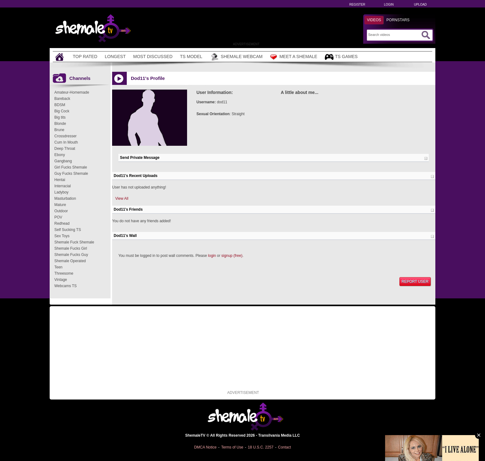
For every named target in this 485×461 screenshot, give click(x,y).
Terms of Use (232, 447)
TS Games (341, 57)
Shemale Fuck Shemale (74, 242)
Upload (420, 4)
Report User (415, 281)
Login (388, 4)
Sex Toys (61, 236)
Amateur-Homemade (71, 92)
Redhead (62, 223)
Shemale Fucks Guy (71, 255)
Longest (115, 56)
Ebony (59, 155)
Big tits (60, 117)
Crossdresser (65, 136)
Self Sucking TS (67, 230)
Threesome (63, 273)
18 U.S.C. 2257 (260, 447)
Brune (59, 130)
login (212, 255)
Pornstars (397, 20)
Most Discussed (152, 56)
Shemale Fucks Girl (70, 248)
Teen (58, 267)
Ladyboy (61, 192)
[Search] (394, 35)
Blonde (60, 123)
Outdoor (61, 211)
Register (357, 4)
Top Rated (85, 56)
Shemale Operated (70, 261)
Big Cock (61, 111)
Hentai (59, 180)
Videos (374, 20)
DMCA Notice (205, 447)
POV (58, 217)
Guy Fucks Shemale (71, 173)
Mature (60, 205)
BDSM (59, 105)
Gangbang (63, 161)
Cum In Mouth (66, 142)
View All (121, 198)
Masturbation (65, 198)
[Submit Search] (425, 35)
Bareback (62, 98)
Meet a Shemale (293, 57)
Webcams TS (65, 286)
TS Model (191, 56)
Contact (284, 447)
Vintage (60, 279)
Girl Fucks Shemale (70, 167)
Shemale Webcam (236, 57)
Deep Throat (64, 148)
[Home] (60, 56)
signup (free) (231, 255)
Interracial (62, 186)
